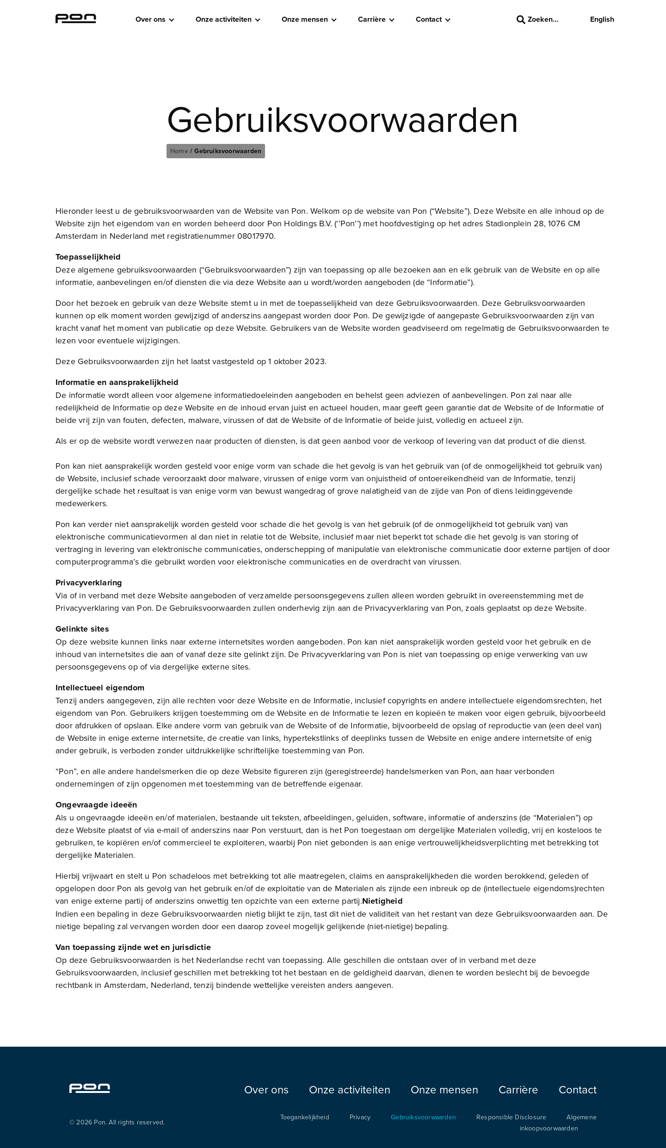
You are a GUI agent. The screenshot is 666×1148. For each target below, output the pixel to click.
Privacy (360, 1117)
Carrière (372, 19)
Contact (429, 19)
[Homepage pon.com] (76, 20)
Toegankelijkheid (304, 1117)
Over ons (151, 19)
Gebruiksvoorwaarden (423, 1117)
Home (180, 150)
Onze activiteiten (224, 19)
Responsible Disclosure (511, 1117)
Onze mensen (305, 19)
